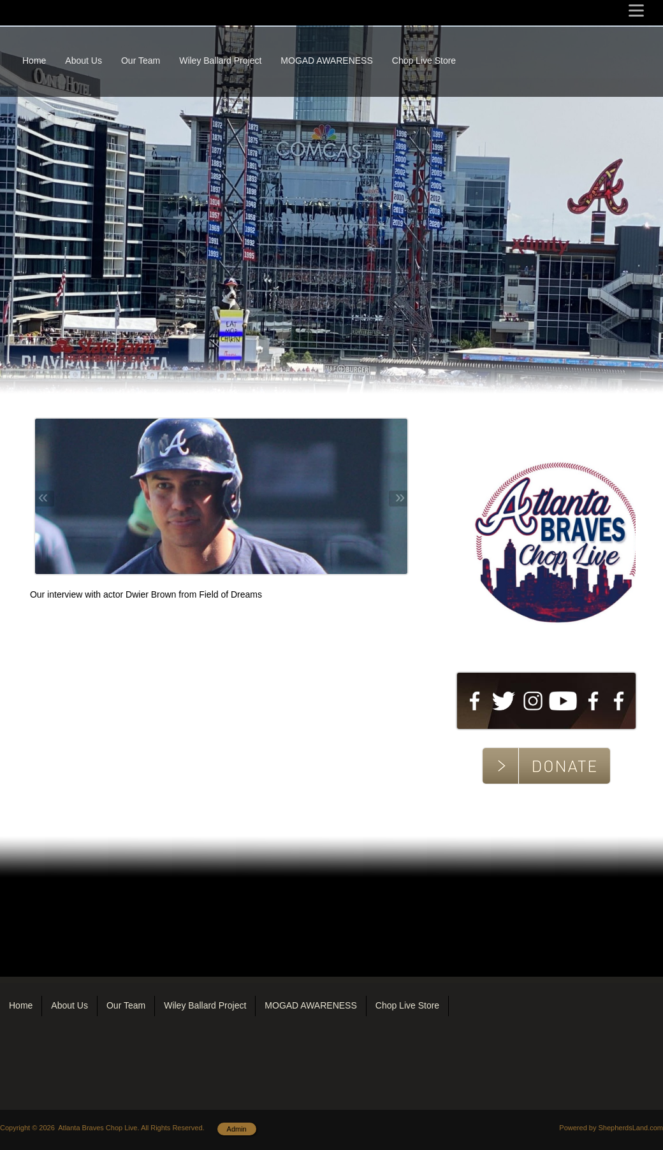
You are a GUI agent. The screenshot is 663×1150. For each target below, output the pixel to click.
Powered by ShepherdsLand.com (611, 1128)
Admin (237, 1129)
